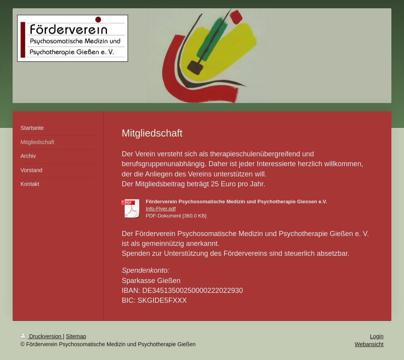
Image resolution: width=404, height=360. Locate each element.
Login (376, 336)
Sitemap (76, 336)
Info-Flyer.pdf (161, 209)
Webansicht (369, 344)
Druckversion (42, 336)
